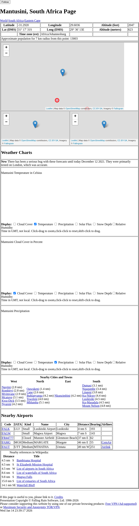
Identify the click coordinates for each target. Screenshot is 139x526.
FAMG (6, 442)
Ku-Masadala (90, 402)
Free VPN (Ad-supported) (121, 503)
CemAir (107, 442)
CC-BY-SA (97, 108)
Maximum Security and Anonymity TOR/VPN (31, 507)
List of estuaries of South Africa (36, 481)
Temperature (45, 224)
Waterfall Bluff (26, 485)
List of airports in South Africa (35, 468)
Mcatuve (7, 397)
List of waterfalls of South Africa (37, 472)
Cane (30, 392)
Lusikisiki (88, 399)
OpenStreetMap (73, 108)
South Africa (16, 20)
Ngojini (6, 387)
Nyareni (6, 404)
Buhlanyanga (34, 395)
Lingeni (87, 392)
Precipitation (66, 224)
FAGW (6, 433)
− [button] (6, 53)
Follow (5, 2)
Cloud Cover (25, 224)
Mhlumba (32, 402)
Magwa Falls (24, 477)
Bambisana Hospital (29, 460)
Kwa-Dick (8, 400)
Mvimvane (8, 394)
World (4, 20)
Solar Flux (85, 224)
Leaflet (49, 108)
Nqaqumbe (88, 388)
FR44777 (7, 437)
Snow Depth (104, 224)
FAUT (6, 446)
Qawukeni (33, 388)
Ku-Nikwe (88, 395)
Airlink (106, 446)
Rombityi (7, 390)
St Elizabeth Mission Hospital (35, 464)
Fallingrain (118, 108)
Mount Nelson (91, 405)
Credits (58, 497)
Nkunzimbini (62, 395)
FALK (6, 428)
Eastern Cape (32, 20)
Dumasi (87, 385)
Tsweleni (32, 399)
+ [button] (6, 47)
